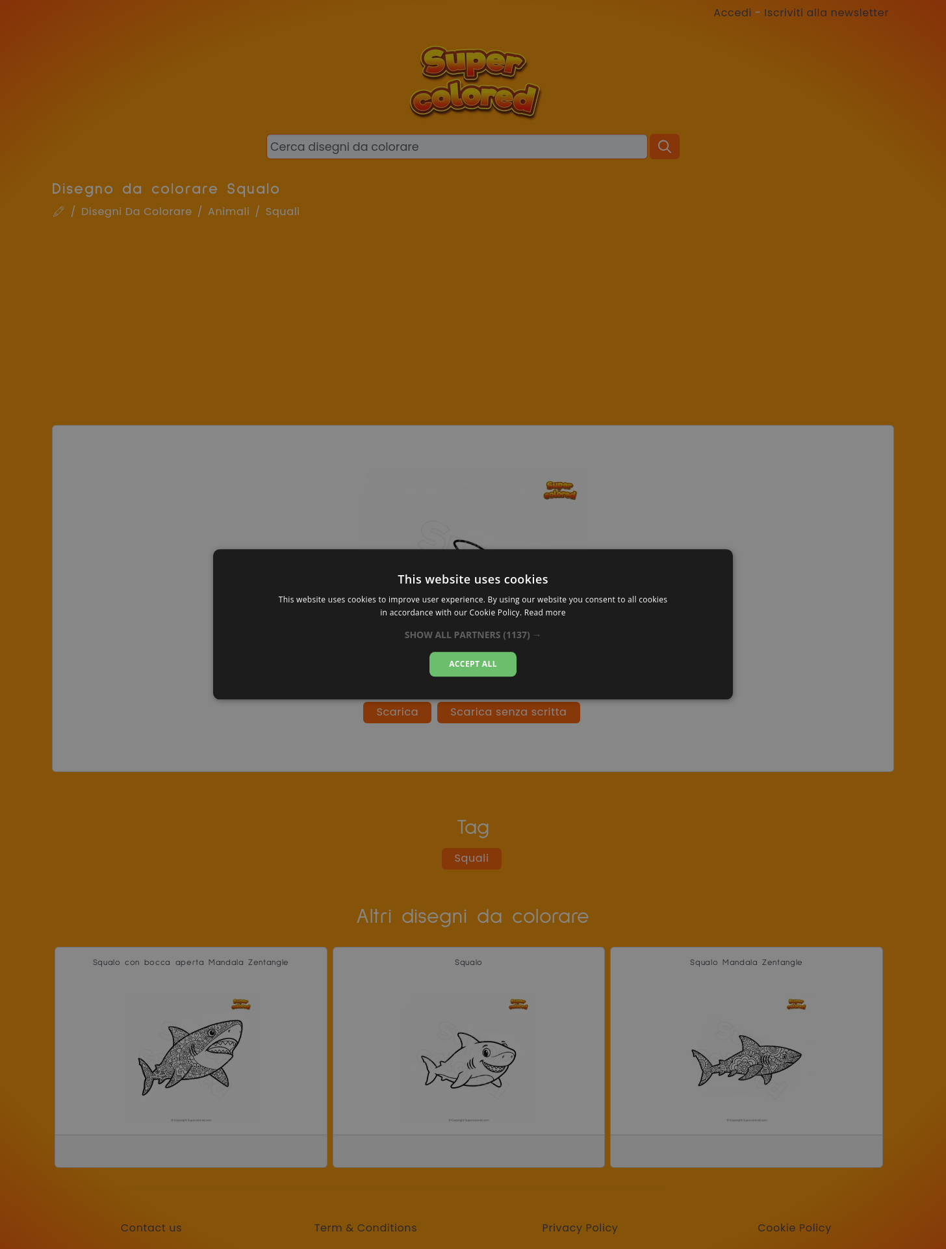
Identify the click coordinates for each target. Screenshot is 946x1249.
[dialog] (473, 624)
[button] (473, 635)
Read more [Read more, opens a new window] (545, 613)
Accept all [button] (473, 663)
